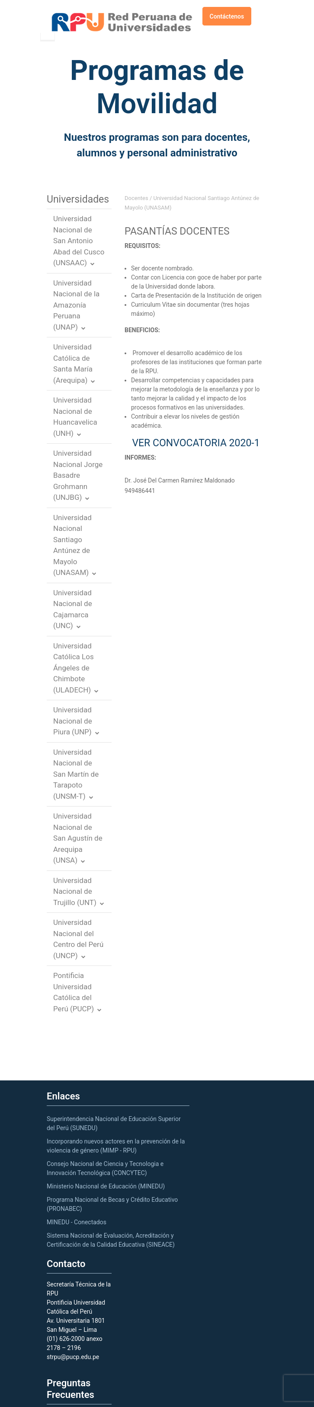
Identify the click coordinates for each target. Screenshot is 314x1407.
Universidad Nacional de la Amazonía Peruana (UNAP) (76, 305)
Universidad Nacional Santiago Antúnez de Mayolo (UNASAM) (72, 545)
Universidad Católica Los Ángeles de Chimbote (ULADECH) (73, 668)
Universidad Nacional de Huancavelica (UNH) (75, 417)
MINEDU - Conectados (76, 1222)
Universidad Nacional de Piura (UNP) (72, 720)
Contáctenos (227, 16)
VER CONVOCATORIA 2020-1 (196, 443)
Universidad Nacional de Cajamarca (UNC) (72, 609)
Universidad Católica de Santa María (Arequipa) (73, 363)
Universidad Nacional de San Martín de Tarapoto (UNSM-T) (76, 774)
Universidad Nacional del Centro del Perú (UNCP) (78, 939)
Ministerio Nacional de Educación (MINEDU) (106, 1186)
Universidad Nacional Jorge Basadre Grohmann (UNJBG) (78, 475)
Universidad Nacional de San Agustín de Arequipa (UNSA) (78, 838)
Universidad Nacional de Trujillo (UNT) (74, 891)
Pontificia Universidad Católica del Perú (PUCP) (73, 992)
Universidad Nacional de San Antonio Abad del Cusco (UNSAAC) (78, 240)
